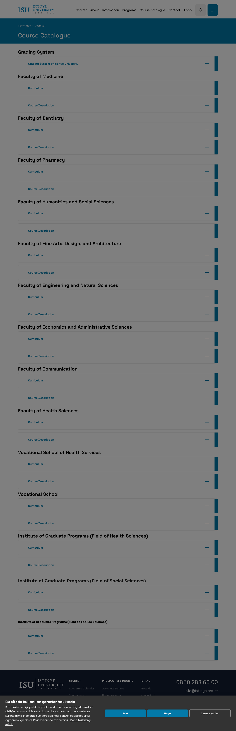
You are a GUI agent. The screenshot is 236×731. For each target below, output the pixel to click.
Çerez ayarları (210, 713)
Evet (125, 713)
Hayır (167, 713)
